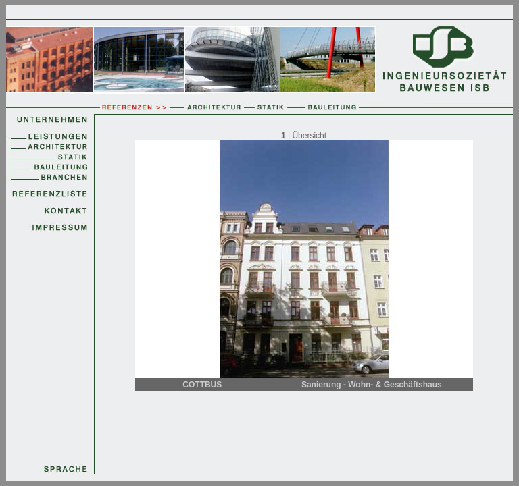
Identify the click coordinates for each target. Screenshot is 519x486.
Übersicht (309, 135)
